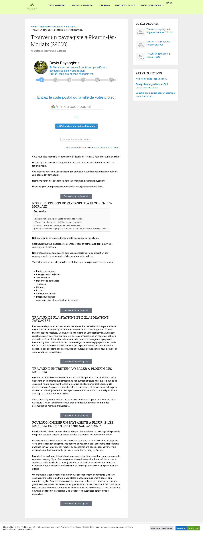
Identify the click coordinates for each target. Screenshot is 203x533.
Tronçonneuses (56, 5)
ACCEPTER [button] (193, 528)
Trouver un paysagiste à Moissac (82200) (158, 43)
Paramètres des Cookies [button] (161, 528)
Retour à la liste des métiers (76, 139)
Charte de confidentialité (73, 147)
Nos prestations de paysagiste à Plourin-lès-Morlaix (58, 219)
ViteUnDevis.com (99, 147)
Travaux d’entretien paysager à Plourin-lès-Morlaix (58, 225)
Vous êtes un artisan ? (112, 147)
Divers (170, 3)
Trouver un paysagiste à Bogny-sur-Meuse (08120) (159, 31)
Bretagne (38, 51)
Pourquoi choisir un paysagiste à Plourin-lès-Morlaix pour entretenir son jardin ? (71, 228)
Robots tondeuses (125, 5)
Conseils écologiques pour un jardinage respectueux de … (155, 94)
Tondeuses (104, 5)
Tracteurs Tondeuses (81, 5)
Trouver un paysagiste (152, 5)
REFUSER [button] (181, 528)
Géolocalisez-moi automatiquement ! (76, 126)
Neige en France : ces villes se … (151, 79)
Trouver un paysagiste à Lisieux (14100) (158, 55)
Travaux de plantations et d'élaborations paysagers (58, 222)
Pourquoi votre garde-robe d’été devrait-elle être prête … (152, 86)
